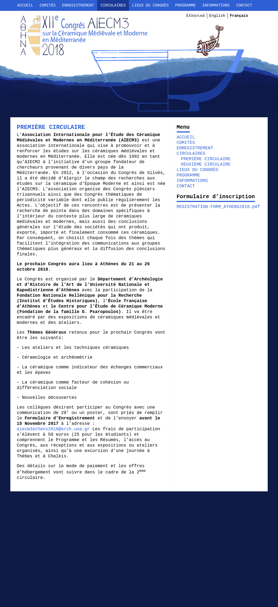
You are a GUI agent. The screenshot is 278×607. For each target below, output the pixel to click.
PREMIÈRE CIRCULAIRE (204, 159)
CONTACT (244, 5)
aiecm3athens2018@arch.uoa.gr (56, 429)
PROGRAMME (185, 5)
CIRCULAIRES (112, 5)
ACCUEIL (25, 5)
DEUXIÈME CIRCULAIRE (204, 164)
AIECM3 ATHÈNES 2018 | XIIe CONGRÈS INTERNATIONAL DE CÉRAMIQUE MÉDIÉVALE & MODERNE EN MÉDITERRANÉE (78, 39)
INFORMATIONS (216, 5)
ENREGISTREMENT (78, 5)
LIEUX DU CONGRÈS (150, 5)
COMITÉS (48, 5)
